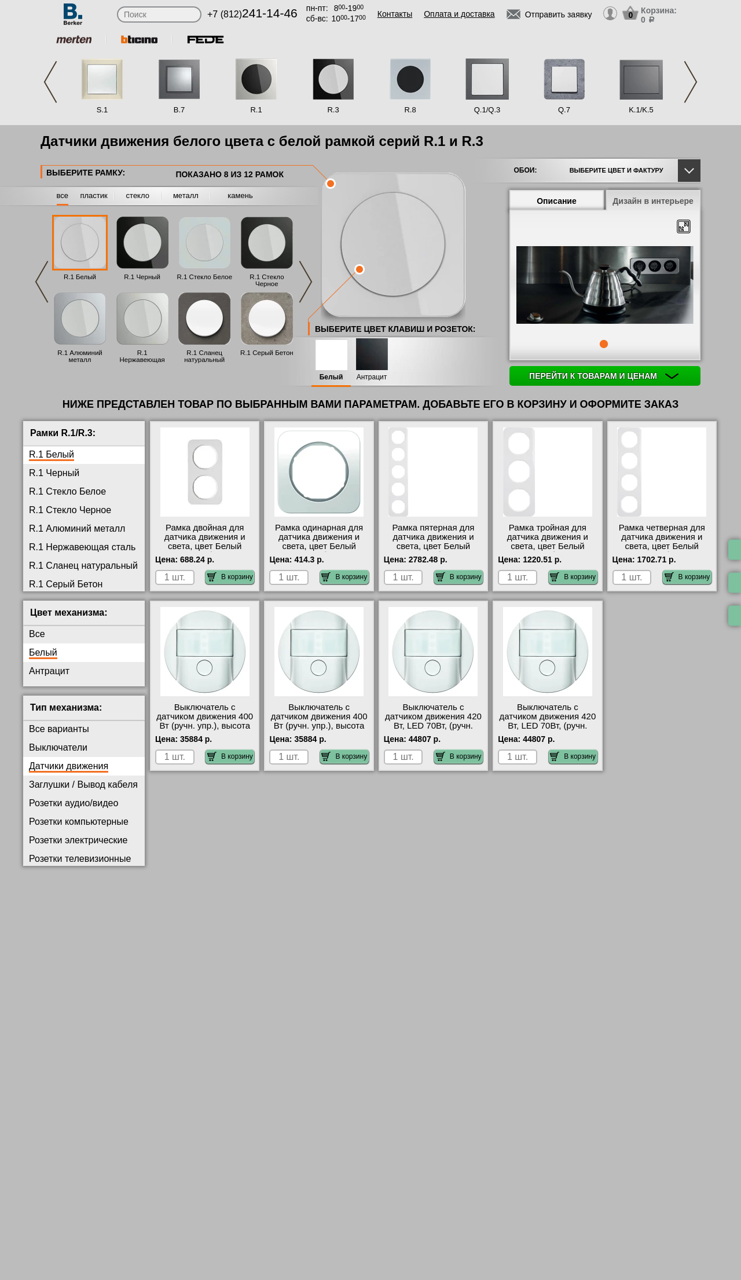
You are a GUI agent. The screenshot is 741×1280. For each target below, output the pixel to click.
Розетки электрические (78, 840)
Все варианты (59, 729)
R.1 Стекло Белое (204, 276)
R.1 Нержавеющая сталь (141, 359)
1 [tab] (604, 344)
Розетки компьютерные (79, 821)
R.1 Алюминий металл (79, 356)
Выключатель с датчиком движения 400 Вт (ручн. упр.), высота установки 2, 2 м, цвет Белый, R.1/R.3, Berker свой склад (319, 730)
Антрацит (372, 377)
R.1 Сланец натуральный (204, 356)
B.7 (179, 109)
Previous (50, 82)
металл (186, 195)
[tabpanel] (605, 286)
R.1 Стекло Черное (267, 280)
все (63, 195)
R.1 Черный (142, 276)
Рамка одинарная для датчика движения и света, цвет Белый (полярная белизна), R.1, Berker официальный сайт (319, 551)
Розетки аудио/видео (73, 803)
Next (691, 82)
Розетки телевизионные (80, 859)
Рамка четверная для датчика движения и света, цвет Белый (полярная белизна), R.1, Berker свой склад (662, 546)
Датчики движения (68, 766)
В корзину (230, 577)
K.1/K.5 (641, 109)
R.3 (333, 109)
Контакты (394, 14)
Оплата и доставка (459, 14)
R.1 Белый (80, 276)
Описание (557, 201)
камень (240, 195)
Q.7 (564, 109)
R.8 (410, 109)
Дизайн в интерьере (653, 201)
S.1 (102, 109)
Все (37, 634)
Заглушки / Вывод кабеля (83, 784)
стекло (137, 195)
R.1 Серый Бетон (267, 352)
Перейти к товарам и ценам (603, 376)
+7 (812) (252, 14)
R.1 (256, 109)
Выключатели (58, 747)
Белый (331, 377)
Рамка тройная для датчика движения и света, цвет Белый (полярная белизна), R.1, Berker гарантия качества (548, 551)
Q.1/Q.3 (487, 109)
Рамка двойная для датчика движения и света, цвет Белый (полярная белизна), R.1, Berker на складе (205, 546)
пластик (93, 195)
